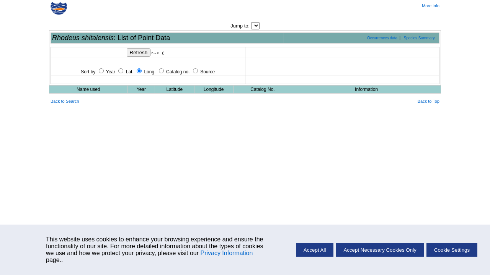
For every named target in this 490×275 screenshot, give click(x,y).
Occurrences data (382, 38)
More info (430, 5)
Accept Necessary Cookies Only (379, 250)
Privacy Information (226, 253)
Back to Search (65, 101)
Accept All (315, 250)
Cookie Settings (452, 250)
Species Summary (419, 38)
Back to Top (428, 101)
